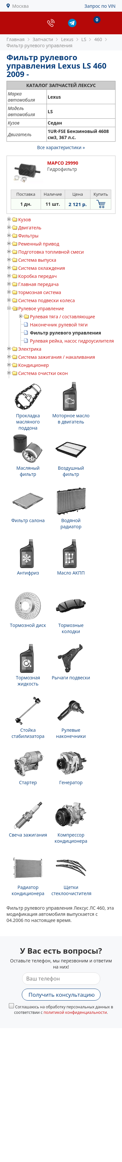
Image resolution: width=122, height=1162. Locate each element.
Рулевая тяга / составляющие (62, 316)
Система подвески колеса (46, 300)
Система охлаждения (41, 268)
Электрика (29, 349)
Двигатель (29, 228)
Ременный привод (38, 244)
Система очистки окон (43, 373)
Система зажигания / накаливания (56, 357)
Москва (20, 6)
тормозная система (39, 292)
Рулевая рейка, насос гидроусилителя (72, 341)
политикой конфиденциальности (75, 1012)
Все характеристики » (61, 147)
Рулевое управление (41, 308)
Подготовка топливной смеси (51, 252)
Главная (16, 39)
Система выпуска (37, 260)
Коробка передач (37, 276)
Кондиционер (33, 365)
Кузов (24, 219)
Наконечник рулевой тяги (59, 325)
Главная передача (38, 284)
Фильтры (28, 236)
